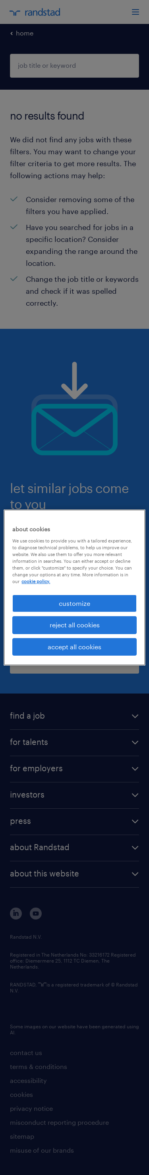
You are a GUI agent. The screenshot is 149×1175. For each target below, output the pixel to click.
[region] (74, 587)
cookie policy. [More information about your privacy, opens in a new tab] (35, 581)
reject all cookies (75, 625)
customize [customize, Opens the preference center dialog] (74, 603)
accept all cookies (74, 646)
